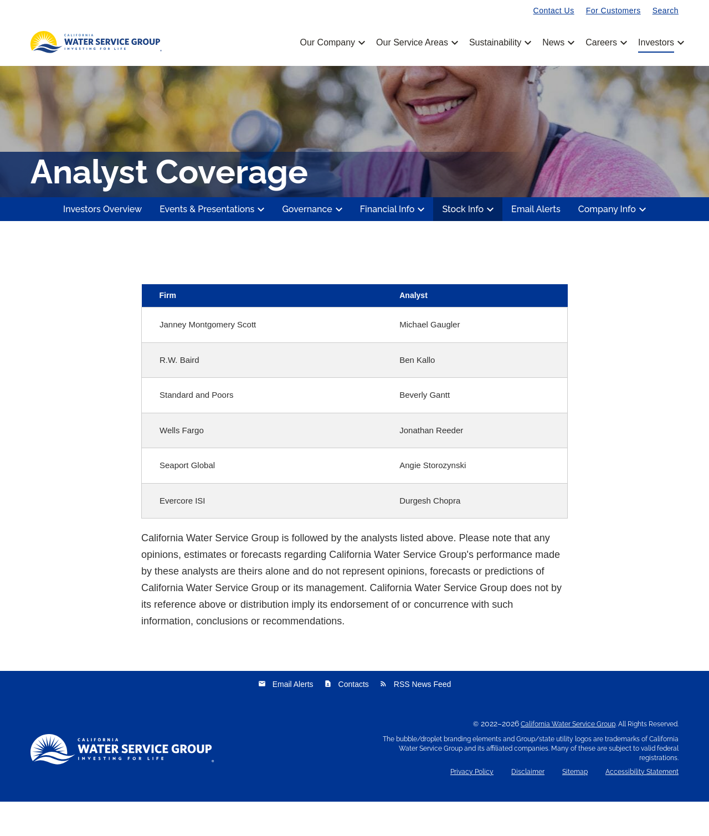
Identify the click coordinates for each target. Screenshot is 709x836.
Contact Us (553, 10)
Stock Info (469, 243)
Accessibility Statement (642, 806)
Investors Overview (102, 243)
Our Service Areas (416, 42)
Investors (656, 42)
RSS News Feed (415, 718)
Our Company (331, 42)
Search (666, 10)
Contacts (346, 718)
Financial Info (394, 243)
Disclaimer (527, 806)
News (557, 42)
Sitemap (575, 806)
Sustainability (499, 42)
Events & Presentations (214, 243)
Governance (313, 243)
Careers (605, 42)
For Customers (613, 10)
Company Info (613, 243)
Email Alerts (536, 243)
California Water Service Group (568, 758)
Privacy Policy (472, 806)
